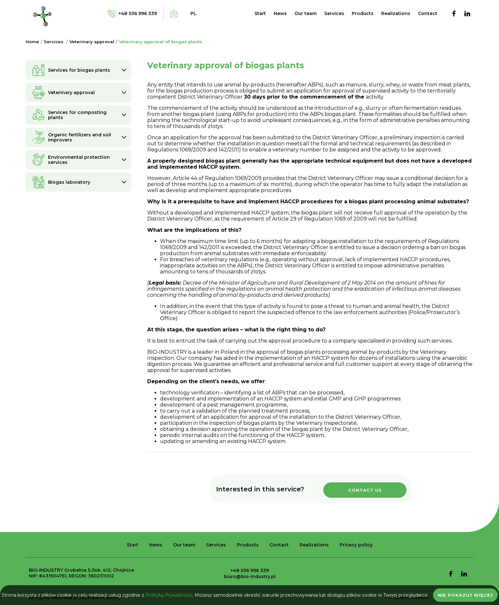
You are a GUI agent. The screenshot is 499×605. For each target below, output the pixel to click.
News (280, 13)
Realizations (395, 13)
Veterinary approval (91, 41)
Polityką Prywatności (169, 595)
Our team (305, 13)
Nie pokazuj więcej (465, 595)
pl (193, 13)
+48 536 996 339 (249, 570)
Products (363, 13)
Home (32, 41)
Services (334, 13)
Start (260, 13)
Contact (427, 13)
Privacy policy (356, 545)
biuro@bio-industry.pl (250, 576)
